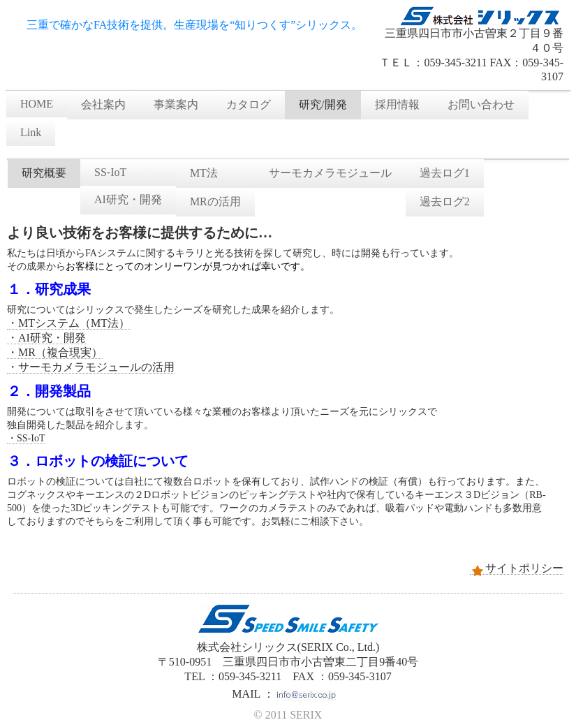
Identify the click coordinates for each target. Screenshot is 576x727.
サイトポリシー (516, 568)
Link (30, 132)
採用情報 (397, 104)
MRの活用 (215, 201)
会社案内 (103, 104)
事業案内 (176, 104)
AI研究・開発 (128, 199)
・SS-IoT (26, 438)
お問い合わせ (481, 104)
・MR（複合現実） (55, 352)
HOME (36, 104)
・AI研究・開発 (46, 338)
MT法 (204, 173)
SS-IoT (110, 172)
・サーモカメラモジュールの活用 (91, 367)
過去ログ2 (445, 201)
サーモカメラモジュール (330, 173)
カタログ (248, 104)
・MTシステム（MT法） (68, 323)
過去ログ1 (445, 173)
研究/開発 (322, 104)
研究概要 (44, 173)
